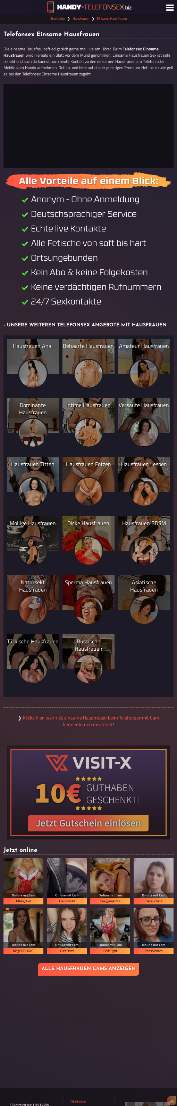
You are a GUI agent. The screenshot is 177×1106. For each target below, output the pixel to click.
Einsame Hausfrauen (112, 18)
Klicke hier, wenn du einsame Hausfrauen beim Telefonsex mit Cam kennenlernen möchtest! (91, 721)
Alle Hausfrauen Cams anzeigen (89, 968)
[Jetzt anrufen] (88, 126)
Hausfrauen (81, 18)
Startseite (57, 18)
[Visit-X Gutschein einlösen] (88, 792)
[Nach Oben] (171, 1100)
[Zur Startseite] (88, 7)
